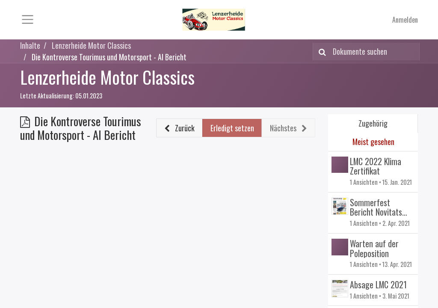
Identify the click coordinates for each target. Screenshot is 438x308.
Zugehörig (373, 123)
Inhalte (30, 45)
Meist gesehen (373, 141)
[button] (179, 127)
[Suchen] (320, 51)
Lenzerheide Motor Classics (107, 77)
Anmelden (405, 20)
